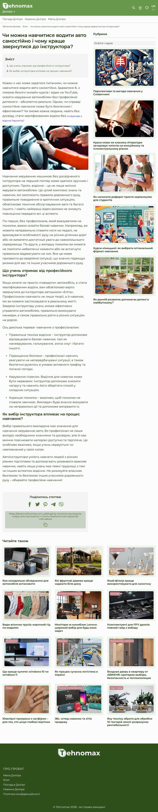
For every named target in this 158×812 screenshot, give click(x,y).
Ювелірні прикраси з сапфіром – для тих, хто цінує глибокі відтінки (26, 721)
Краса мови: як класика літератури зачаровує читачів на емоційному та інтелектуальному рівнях (118, 146)
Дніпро (7, 12)
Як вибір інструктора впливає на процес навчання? (40, 71)
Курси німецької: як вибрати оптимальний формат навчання (123, 250)
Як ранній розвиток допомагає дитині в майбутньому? (121, 301)
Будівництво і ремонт (122, 641)
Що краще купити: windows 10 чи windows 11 (25, 674)
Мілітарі (115, 594)
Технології (11, 641)
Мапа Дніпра (12, 775)
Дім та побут (117, 550)
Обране (147, 8)
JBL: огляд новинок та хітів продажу (73, 721)
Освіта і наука (103, 43)
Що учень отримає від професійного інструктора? (39, 66)
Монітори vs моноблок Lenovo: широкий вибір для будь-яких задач (76, 628)
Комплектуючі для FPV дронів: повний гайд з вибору (128, 627)
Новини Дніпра (13, 789)
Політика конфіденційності (21, 794)
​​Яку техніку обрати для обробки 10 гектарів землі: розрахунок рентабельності (129, 722)
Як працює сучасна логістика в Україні (76, 674)
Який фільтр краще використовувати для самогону (129, 583)
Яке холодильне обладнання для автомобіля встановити (25, 583)
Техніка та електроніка (70, 594)
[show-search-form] (134, 8)
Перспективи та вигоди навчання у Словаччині (118, 93)
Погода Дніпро (12, 19)
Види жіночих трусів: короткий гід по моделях (26, 627)
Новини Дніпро (35, 19)
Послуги (62, 641)
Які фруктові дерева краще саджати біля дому (74, 583)
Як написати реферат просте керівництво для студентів (122, 199)
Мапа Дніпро (57, 19)
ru (153, 10)
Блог (6, 780)
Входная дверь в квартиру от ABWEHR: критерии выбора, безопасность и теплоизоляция (129, 675)
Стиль (9, 594)
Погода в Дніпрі (14, 784)
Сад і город (64, 550)
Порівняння (140, 8)
